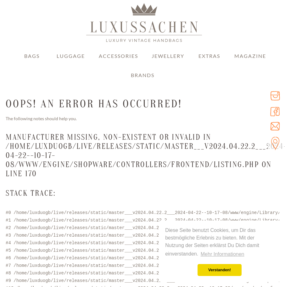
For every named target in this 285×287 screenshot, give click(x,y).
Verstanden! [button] (219, 270)
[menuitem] (31, 60)
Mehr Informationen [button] (222, 254)
